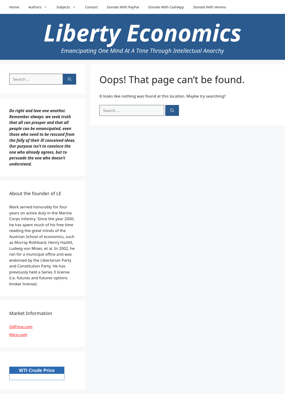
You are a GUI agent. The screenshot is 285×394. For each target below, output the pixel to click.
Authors (40, 7)
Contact (91, 7)
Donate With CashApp (166, 7)
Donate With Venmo (209, 7)
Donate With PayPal (123, 7)
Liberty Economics (142, 32)
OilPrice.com (20, 326)
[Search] (172, 110)
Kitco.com (18, 334)
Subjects (68, 7)
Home (14, 7)
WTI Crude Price (37, 370)
